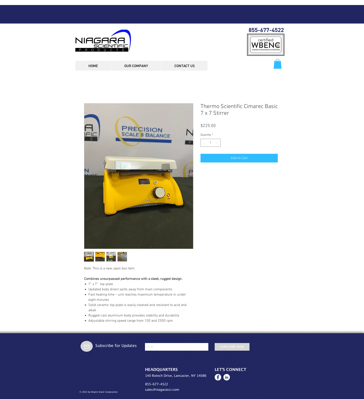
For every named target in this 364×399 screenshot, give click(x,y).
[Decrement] (204, 143)
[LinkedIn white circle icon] (226, 377)
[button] (277, 64)
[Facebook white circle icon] (218, 377)
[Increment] (217, 143)
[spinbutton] (210, 143)
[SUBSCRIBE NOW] (232, 347)
